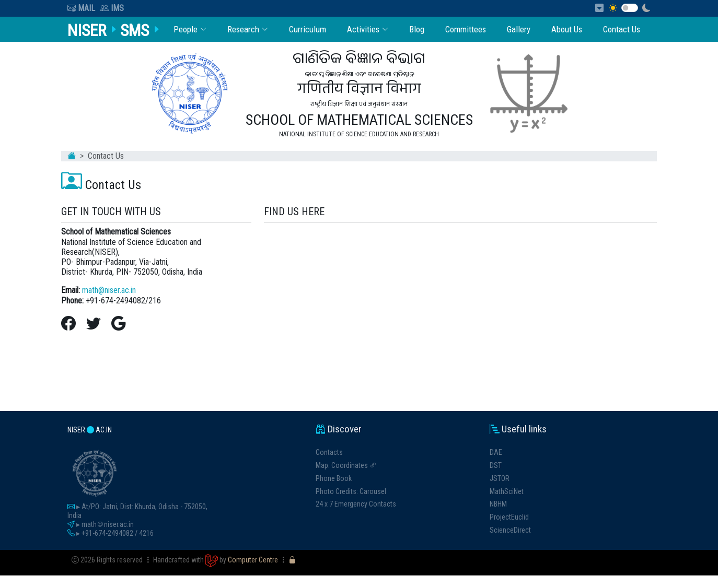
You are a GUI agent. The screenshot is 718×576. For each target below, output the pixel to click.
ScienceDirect (510, 530)
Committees (464, 29)
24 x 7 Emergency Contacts (356, 504)
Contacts (329, 452)
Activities (366, 29)
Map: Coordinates (346, 465)
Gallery (517, 29)
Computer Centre (253, 560)
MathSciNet (507, 491)
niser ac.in (89, 430)
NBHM (498, 504)
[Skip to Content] (602, 8)
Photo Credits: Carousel (351, 491)
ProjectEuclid (509, 517)
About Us (566, 29)
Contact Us (621, 29)
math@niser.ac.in (109, 291)
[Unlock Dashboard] (292, 560)
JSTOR (499, 478)
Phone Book (334, 478)
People (187, 29)
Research (245, 29)
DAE (496, 452)
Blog (415, 29)
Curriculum (305, 29)
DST (496, 465)
